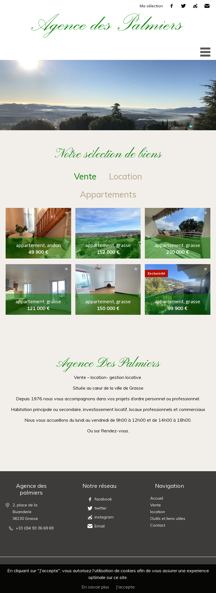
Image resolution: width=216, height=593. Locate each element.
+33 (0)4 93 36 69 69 (34, 528)
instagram (195, 5)
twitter (183, 5)
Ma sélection (151, 5)
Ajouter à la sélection (66, 212)
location (125, 176)
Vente (155, 504)
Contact (157, 525)
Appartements (108, 194)
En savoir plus (95, 587)
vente (85, 176)
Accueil (156, 498)
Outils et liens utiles (167, 518)
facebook (171, 5)
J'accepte (125, 587)
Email (207, 5)
